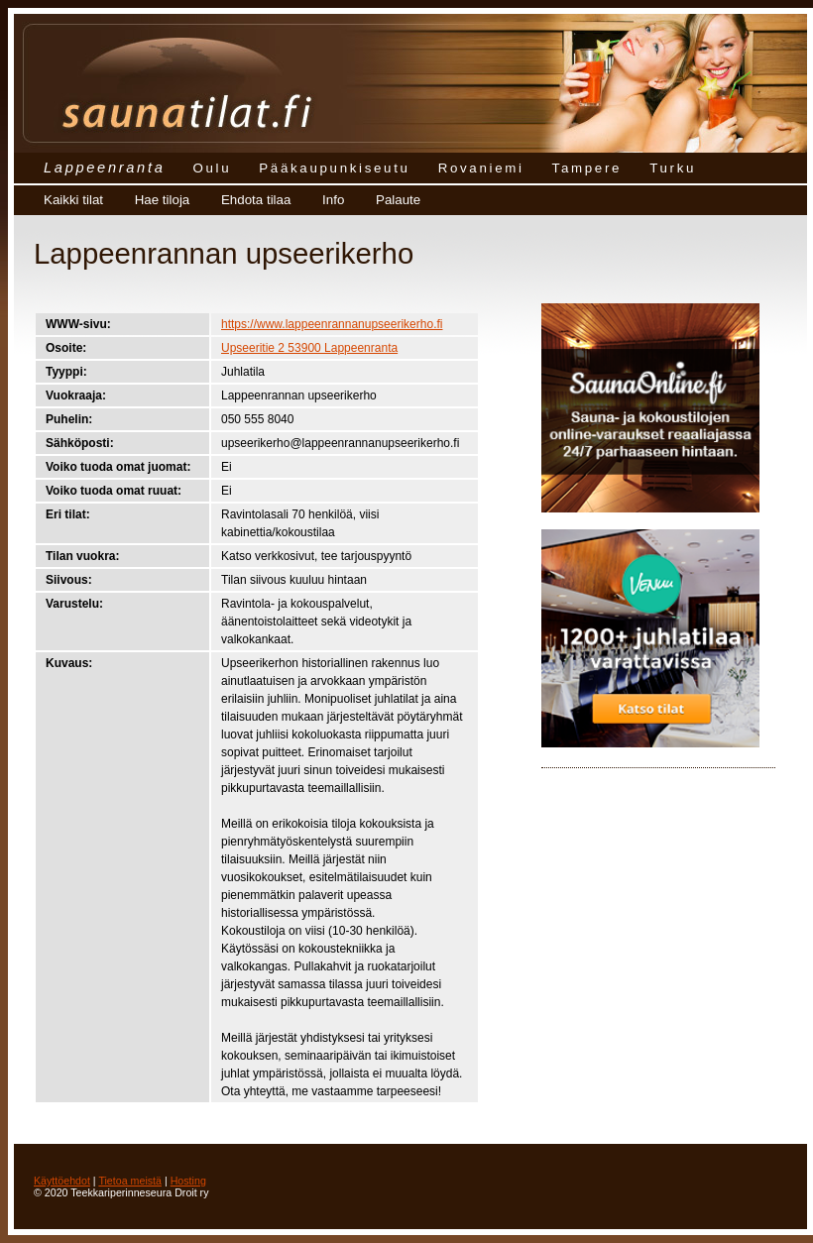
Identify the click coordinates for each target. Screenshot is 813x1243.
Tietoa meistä (130, 1180)
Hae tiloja (162, 199)
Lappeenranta (104, 167)
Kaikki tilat (73, 199)
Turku (672, 168)
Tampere (587, 168)
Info (333, 199)
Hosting (188, 1180)
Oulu (211, 168)
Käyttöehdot (62, 1180)
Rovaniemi (481, 168)
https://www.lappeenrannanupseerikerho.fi (331, 324)
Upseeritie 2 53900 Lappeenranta (309, 348)
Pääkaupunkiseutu (334, 168)
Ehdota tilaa (255, 199)
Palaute (398, 199)
